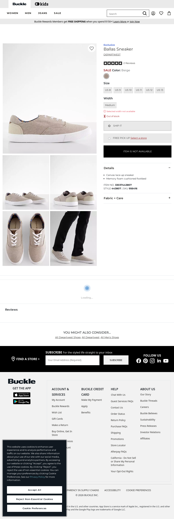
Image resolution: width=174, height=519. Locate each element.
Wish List (57, 412)
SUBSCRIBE (116, 360)
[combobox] (124, 13)
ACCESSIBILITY (112, 490)
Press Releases (148, 425)
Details (137, 168)
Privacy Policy (37, 476)
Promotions (117, 439)
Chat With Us (118, 394)
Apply (84, 406)
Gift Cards (57, 418)
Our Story (145, 394)
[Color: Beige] (106, 76)
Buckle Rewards (60, 406)
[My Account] (153, 13)
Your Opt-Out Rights (122, 471)
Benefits (85, 412)
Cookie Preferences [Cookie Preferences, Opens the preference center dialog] (35, 508)
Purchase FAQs (119, 426)
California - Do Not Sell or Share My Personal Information (123, 461)
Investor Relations (150, 432)
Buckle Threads (148, 400)
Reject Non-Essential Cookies (34, 499)
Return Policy (118, 420)
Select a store (139, 137)
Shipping (116, 432)
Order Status (118, 413)
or (121, 21)
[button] (12, 13)
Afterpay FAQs (119, 451)
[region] (34, 478)
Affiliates (145, 438)
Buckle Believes (148, 413)
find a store (28, 359)
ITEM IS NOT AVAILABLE (137, 151)
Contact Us (117, 407)
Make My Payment (91, 399)
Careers (144, 407)
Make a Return (60, 425)
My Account (58, 399)
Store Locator (118, 445)
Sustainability (147, 419)
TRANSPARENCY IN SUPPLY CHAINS (79, 490)
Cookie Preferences (138, 490)
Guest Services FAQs (122, 401)
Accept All (34, 490)
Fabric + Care (137, 198)
